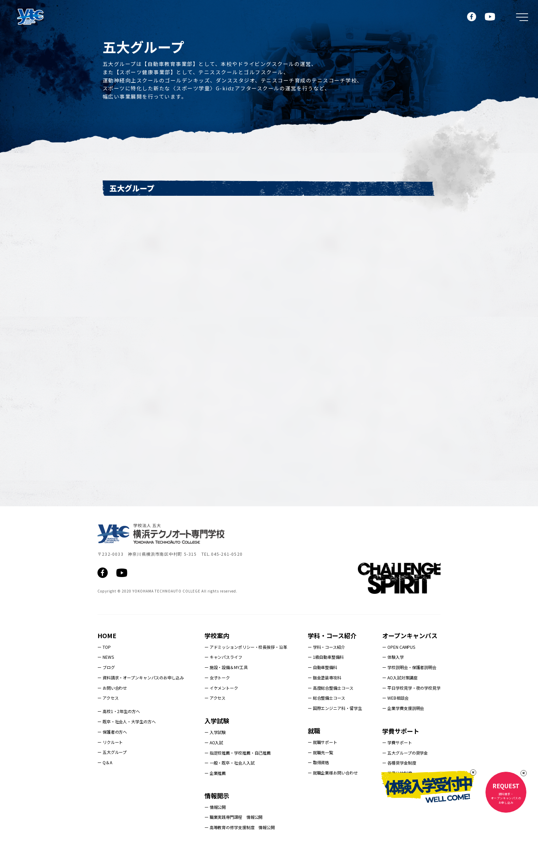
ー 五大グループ (112, 752)
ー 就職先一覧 (320, 752)
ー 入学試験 (215, 732)
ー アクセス (107, 698)
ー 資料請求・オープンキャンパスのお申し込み (140, 677)
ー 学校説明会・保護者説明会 (409, 667)
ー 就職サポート (322, 742)
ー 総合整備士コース (326, 698)
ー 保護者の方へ (112, 732)
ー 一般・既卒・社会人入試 (229, 763)
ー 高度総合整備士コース (330, 688)
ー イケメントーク (221, 688)
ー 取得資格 (318, 762)
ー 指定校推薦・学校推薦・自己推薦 (237, 753)
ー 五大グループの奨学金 (405, 753)
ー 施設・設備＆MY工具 (226, 667)
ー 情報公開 (215, 807)
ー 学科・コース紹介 (326, 647)
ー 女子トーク (217, 677)
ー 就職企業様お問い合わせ (333, 773)
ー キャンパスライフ (223, 657)
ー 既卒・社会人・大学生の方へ (126, 721)
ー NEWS (105, 657)
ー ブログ (106, 667)
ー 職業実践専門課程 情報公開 (233, 817)
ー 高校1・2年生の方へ (118, 711)
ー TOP (104, 647)
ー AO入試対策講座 (399, 677)
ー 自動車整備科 (322, 667)
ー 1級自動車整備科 (326, 657)
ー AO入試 (213, 742)
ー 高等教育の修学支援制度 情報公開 (239, 827)
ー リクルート (110, 742)
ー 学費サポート (397, 742)
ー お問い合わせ (112, 688)
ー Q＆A (104, 762)
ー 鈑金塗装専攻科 (324, 677)
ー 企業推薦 (215, 773)
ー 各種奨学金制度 (399, 763)
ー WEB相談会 (395, 698)
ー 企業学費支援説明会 (403, 708)
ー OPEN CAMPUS (398, 647)
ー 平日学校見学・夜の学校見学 (411, 688)
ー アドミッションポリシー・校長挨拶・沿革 (245, 647)
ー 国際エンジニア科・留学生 (335, 708)
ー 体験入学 (393, 657)
